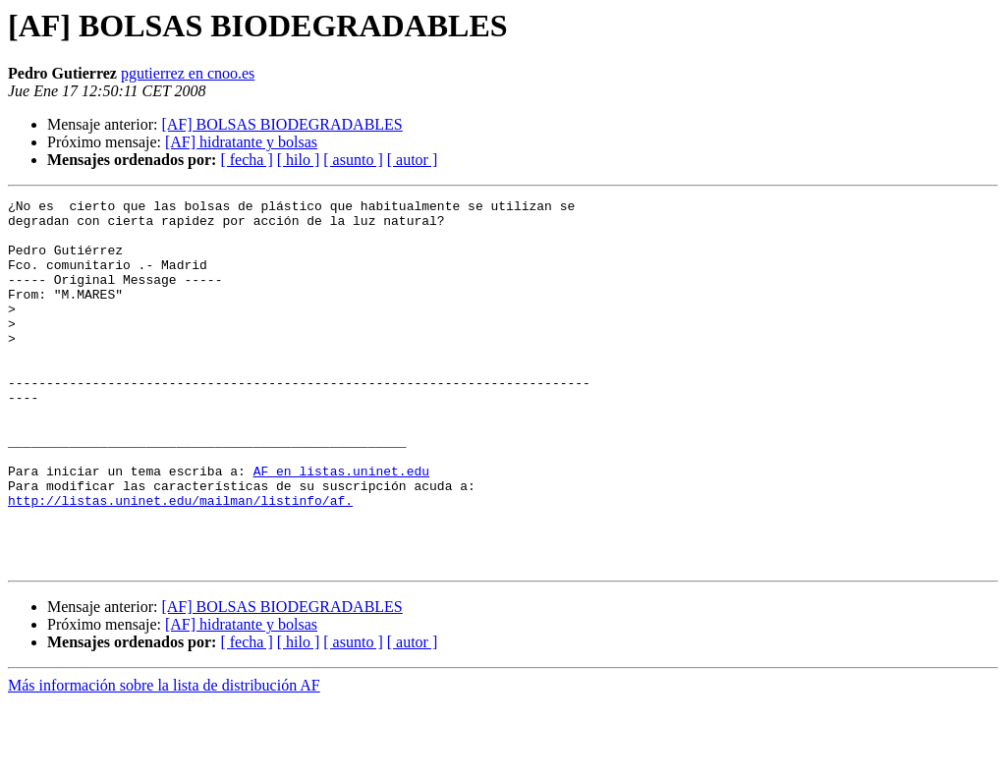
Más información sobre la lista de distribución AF (164, 758)
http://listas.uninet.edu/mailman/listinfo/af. (180, 562)
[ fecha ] (246, 159)
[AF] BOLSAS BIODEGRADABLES (281, 124)
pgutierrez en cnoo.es (187, 73)
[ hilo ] (298, 159)
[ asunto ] (352, 159)
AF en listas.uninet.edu (341, 526)
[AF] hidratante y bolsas (241, 142)
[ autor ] (412, 159)
